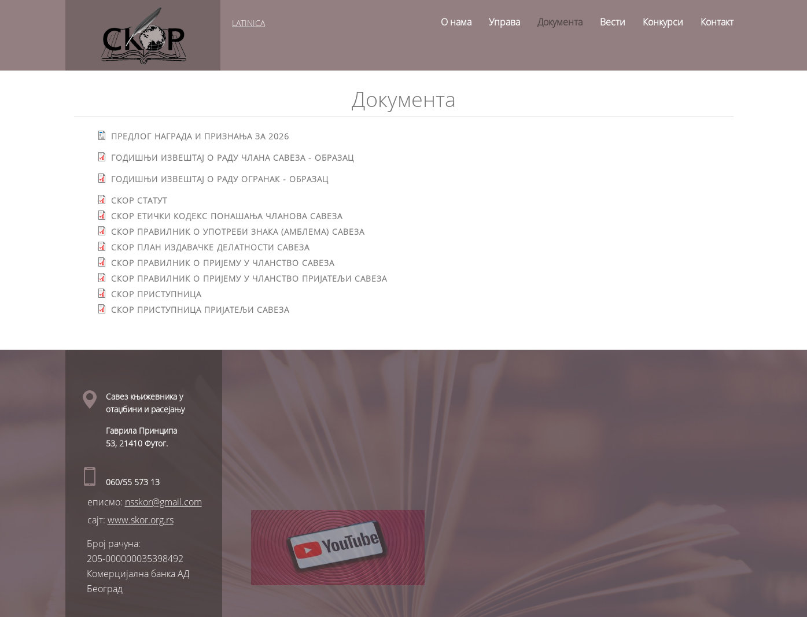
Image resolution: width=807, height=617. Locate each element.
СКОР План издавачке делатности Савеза (208, 247)
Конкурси (663, 22)
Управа (504, 22)
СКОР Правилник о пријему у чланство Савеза (220, 262)
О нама (456, 22)
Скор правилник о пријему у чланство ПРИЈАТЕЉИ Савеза (247, 278)
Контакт (717, 22)
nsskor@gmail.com (163, 502)
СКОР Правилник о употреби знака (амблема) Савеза (235, 231)
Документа (560, 22)
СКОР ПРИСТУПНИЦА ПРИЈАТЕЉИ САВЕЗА (198, 309)
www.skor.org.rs (141, 519)
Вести (612, 22)
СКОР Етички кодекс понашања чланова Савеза (224, 215)
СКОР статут (137, 200)
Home (420, 18)
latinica (250, 22)
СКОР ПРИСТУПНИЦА (154, 294)
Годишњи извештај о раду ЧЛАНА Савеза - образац (230, 157)
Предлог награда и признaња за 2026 (198, 136)
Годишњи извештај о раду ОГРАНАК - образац (217, 178)
